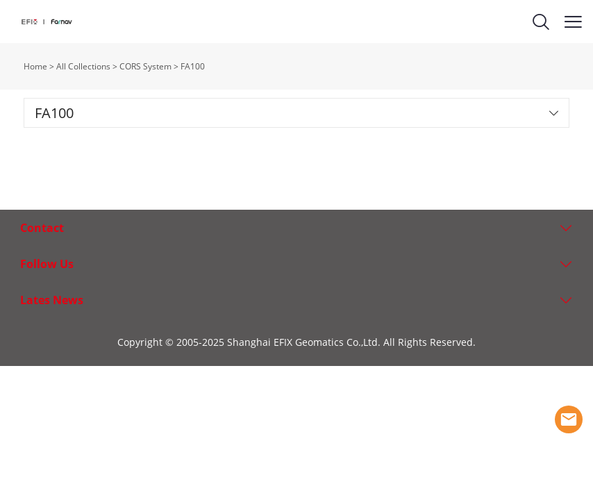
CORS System (145, 66)
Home (35, 66)
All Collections (83, 66)
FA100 (193, 66)
